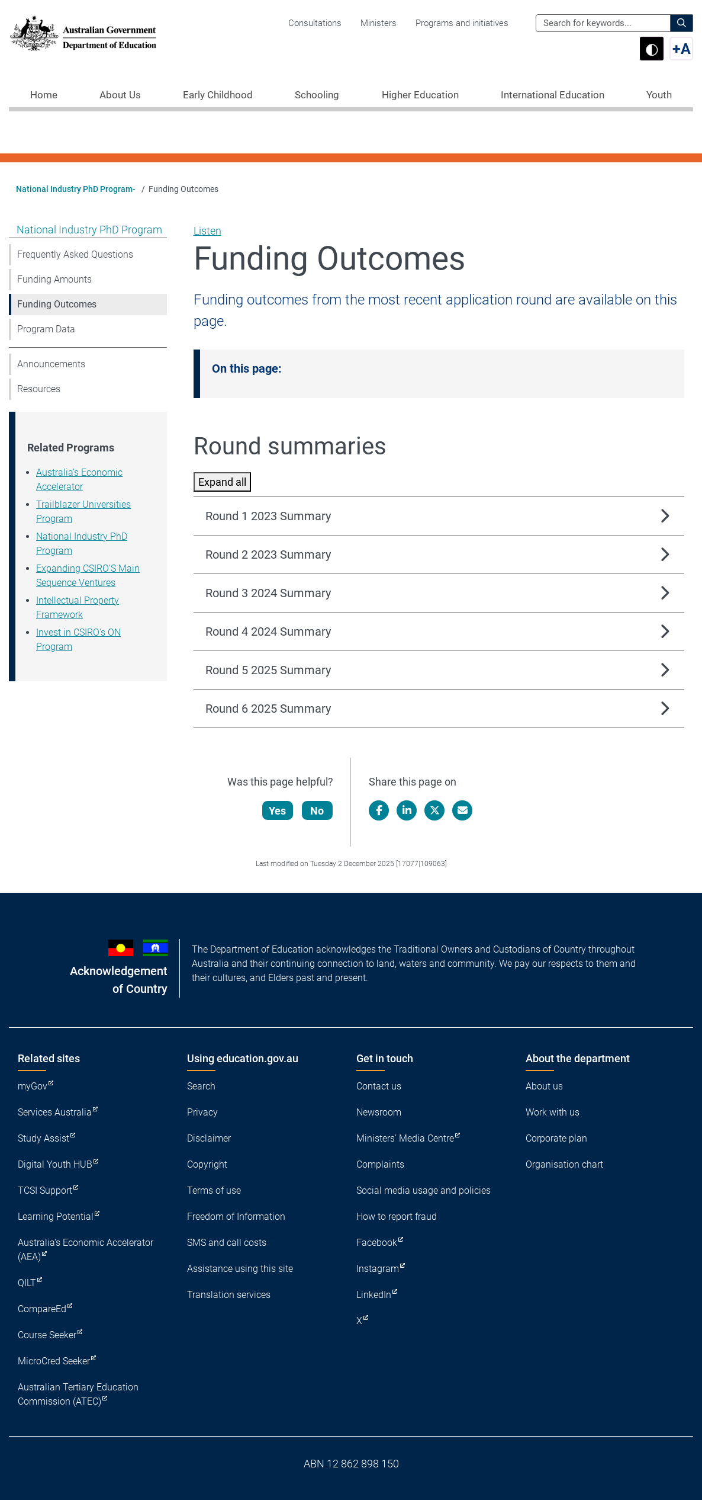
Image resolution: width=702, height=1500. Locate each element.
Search (201, 1086)
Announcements (51, 364)
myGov (32, 1086)
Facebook (376, 1242)
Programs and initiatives (462, 23)
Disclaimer (209, 1138)
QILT (27, 1283)
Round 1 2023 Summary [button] (268, 516)
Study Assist (43, 1138)
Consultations (315, 23)
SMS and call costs (226, 1242)
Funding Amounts (54, 279)
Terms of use (214, 1190)
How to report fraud (396, 1216)
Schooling (317, 95)
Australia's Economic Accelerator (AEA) (85, 1249)
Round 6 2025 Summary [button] (268, 708)
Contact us (378, 1086)
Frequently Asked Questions (75, 254)
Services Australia (55, 1112)
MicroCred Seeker (54, 1361)
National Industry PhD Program (89, 229)
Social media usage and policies (423, 1190)
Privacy (202, 1112)
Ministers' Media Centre (405, 1138)
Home (43, 95)
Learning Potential (56, 1216)
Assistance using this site (240, 1268)
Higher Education (420, 95)
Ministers (378, 23)
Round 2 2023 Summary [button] (268, 554)
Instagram (377, 1268)
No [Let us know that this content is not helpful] (317, 811)
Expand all (222, 482)
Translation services (229, 1294)
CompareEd (42, 1309)
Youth (659, 95)
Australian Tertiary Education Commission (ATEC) (78, 1394)
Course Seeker (47, 1335)
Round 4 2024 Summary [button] (268, 631)
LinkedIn (373, 1294)
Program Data (46, 329)
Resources (38, 389)
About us (544, 1086)
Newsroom (378, 1112)
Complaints (380, 1164)
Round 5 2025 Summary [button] (268, 670)
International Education (552, 95)
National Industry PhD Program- (76, 189)
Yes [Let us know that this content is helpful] (277, 811)
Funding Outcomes (56, 304)
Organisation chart (564, 1164)
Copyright (207, 1164)
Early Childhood (218, 95)
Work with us (552, 1112)
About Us (120, 95)
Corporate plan (556, 1138)
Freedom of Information (236, 1216)
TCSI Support (45, 1190)
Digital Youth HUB (55, 1164)
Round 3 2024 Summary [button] (268, 593)
